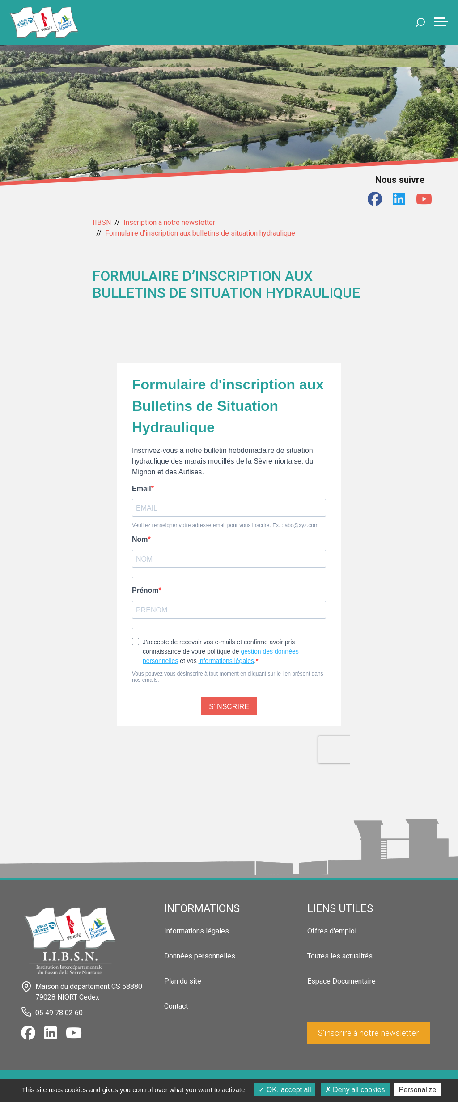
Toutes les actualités (340, 956)
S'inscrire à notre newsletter (368, 1033)
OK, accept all (285, 1090)
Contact (176, 1006)
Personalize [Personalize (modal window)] (418, 1090)
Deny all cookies (355, 1090)
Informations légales (196, 931)
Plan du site (182, 981)
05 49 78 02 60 (59, 1013)
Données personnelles (199, 956)
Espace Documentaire (341, 981)
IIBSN (102, 222)
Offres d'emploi (331, 931)
